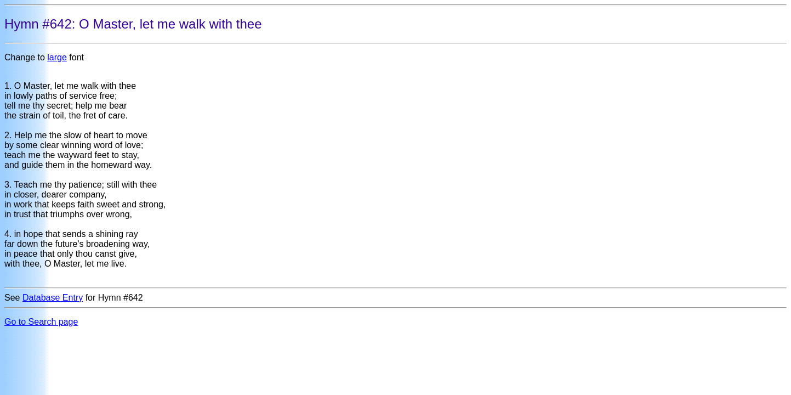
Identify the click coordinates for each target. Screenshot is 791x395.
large (57, 57)
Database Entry (52, 297)
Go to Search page (41, 321)
